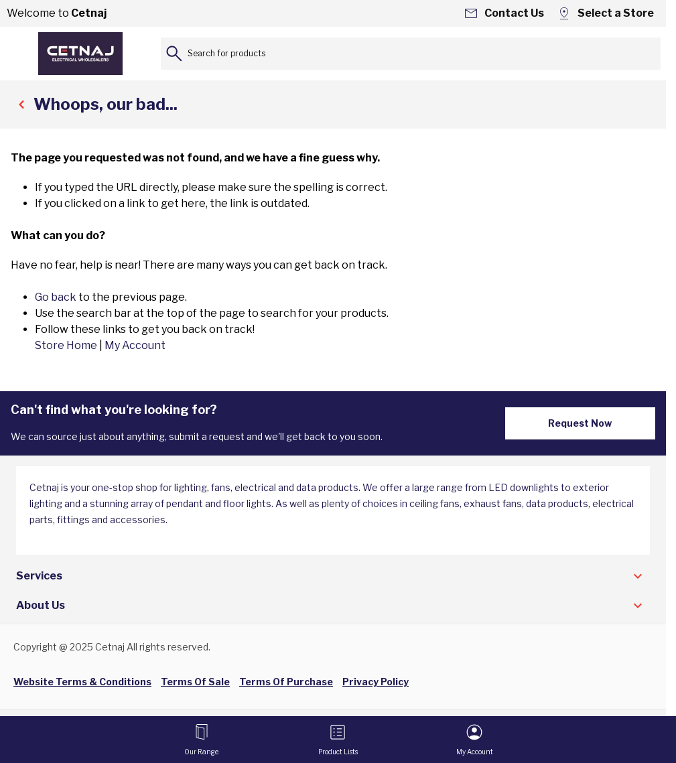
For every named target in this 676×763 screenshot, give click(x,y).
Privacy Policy (375, 681)
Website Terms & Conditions (82, 681)
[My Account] (475, 739)
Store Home (66, 345)
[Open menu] (201, 739)
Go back (55, 297)
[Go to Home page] (80, 53)
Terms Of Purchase (286, 681)
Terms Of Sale (195, 681)
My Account (135, 345)
